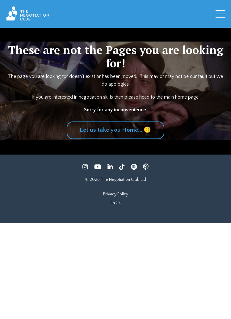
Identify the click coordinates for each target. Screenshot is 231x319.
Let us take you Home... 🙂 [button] (115, 130)
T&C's (115, 202)
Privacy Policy (115, 194)
